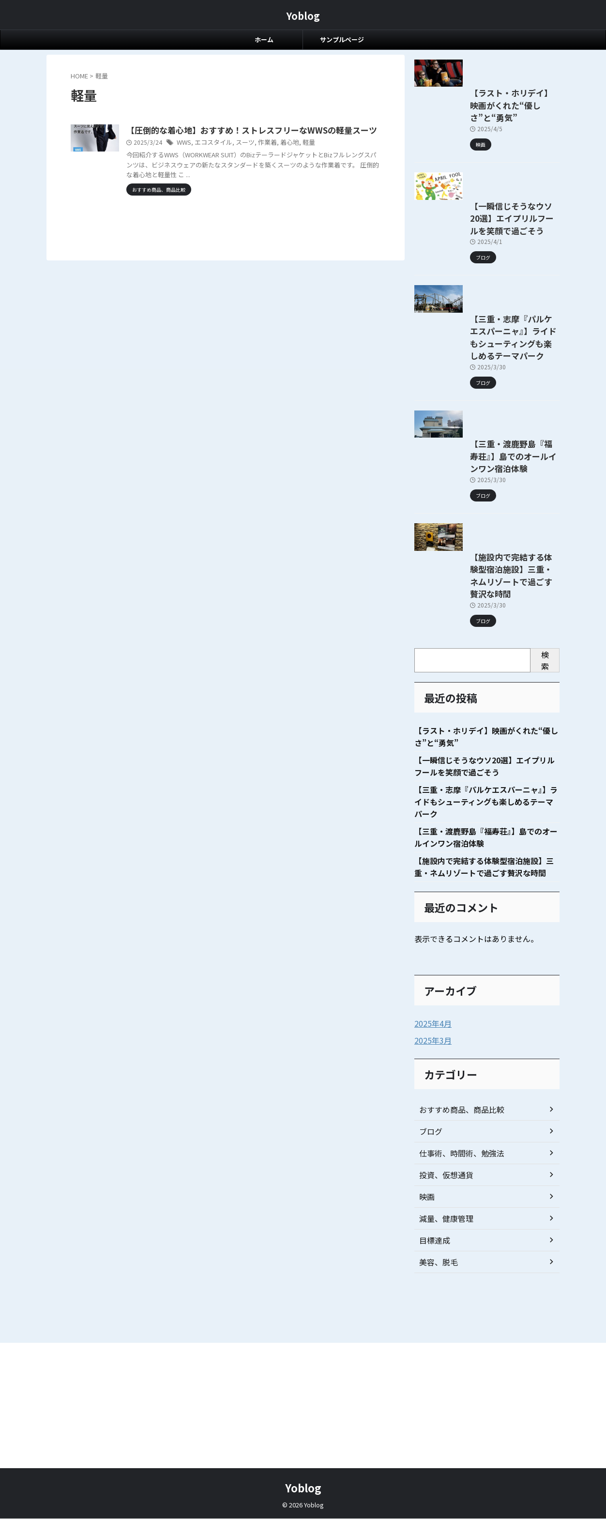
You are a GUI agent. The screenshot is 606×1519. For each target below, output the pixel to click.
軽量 (349, 156)
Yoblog (303, 16)
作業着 (310, 156)
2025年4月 (430, 1200)
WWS (232, 156)
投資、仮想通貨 (443, 1351)
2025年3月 (430, 1217)
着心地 (331, 156)
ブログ (429, 1307)
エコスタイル (259, 156)
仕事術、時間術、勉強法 (456, 1329)
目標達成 (432, 1416)
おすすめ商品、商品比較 (456, 1286)
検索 (545, 832)
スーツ (289, 156)
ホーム (264, 39)
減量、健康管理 (443, 1394)
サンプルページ (342, 39)
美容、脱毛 (436, 1438)
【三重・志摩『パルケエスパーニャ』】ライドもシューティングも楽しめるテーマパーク (483, 456)
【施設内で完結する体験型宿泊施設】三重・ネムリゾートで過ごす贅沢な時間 (485, 761)
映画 (426, 1373)
